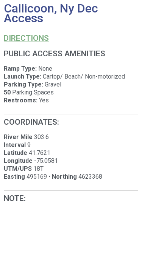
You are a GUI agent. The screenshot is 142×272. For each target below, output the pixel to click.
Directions (26, 38)
